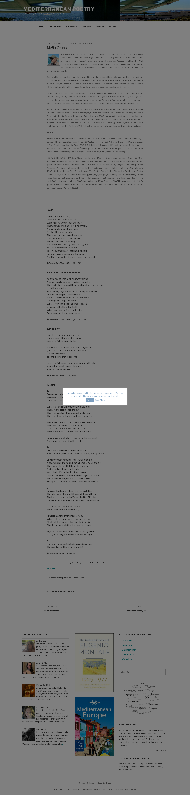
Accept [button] (90, 400)
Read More (100, 400)
